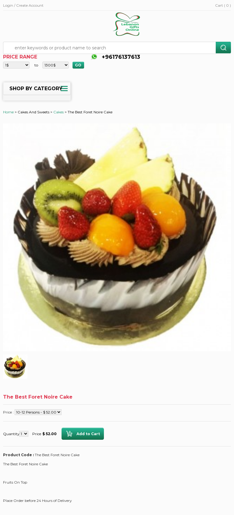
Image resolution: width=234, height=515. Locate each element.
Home (8, 112)
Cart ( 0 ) (223, 5)
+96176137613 (120, 57)
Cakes (58, 112)
